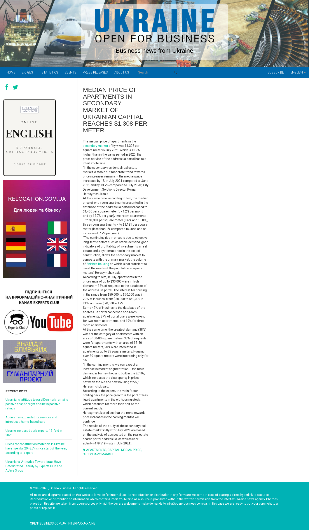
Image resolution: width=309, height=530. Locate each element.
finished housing (98, 264)
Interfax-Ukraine (81, 523)
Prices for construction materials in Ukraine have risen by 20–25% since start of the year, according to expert (36, 448)
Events (70, 72)
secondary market (95, 145)
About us (121, 72)
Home (11, 72)
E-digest (28, 72)
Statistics (50, 72)
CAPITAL (114, 450)
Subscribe (276, 72)
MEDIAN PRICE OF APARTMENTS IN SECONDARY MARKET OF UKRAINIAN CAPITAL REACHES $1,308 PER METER (115, 110)
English (298, 72)
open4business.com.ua (48, 523)
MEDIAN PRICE (131, 450)
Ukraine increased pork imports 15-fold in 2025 (33, 433)
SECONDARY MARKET (98, 454)
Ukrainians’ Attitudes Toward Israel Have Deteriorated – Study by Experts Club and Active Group (33, 466)
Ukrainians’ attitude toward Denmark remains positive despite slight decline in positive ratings (36, 404)
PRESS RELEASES (95, 72)
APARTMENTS (96, 450)
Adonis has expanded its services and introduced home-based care (31, 419)
